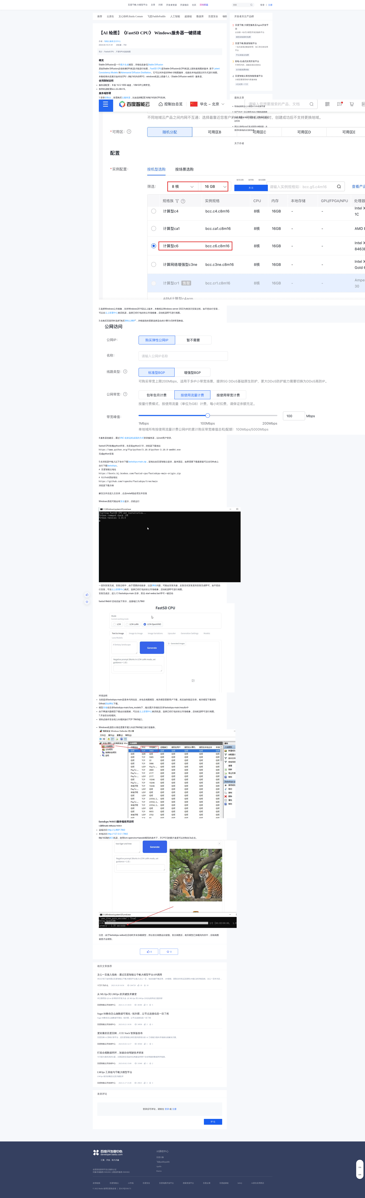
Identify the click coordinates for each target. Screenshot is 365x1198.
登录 (262, 5)
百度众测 (206, 1183)
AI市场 (131, 1183)
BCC (111, 838)
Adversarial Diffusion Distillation (136, 72)
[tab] (99, 16)
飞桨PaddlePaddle (156, 16)
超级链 (188, 16)
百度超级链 (224, 1183)
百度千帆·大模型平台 (138, 5)
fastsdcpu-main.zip (137, 461)
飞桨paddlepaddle (163, 1162)
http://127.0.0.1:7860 (118, 834)
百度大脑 (160, 1157)
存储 (105, 707)
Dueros (159, 1171)
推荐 (99, 16)
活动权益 (204, 5)
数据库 (200, 16)
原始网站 (109, 703)
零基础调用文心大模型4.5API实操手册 (249, 106)
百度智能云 (114, 1183)
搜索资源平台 (188, 1183)
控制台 (108, 97)
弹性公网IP (130, 320)
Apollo (158, 1166)
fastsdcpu (112, 465)
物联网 (226, 16)
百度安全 (213, 16)
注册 (270, 5)
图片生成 (124, 64)
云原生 (110, 16)
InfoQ (240, 1183)
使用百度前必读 (109, 1188)
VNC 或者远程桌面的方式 (132, 438)
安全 (122, 501)
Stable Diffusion (155, 64)
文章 (153, 5)
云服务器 (126, 97)
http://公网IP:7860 (116, 830)
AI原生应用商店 (257, 1183)
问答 (161, 5)
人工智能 (175, 16)
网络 (154, 585)
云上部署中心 (111, 313)
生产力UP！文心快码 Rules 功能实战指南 (250, 112)
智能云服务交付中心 (112, 41)
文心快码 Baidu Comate (131, 16)
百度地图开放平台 (166, 1183)
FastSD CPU (155, 68)
